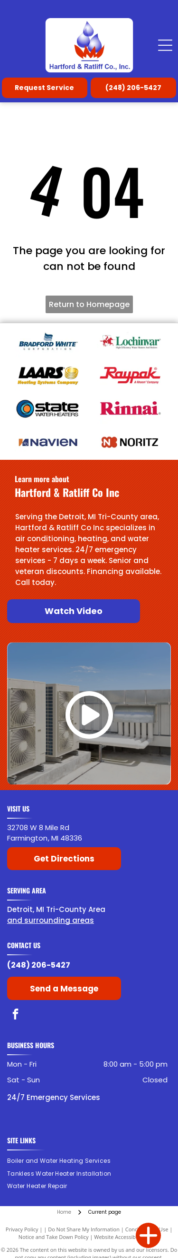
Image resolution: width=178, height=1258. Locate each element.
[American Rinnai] (130, 408)
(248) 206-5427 (38, 965)
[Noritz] (130, 441)
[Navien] (48, 441)
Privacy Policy (22, 1229)
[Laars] (48, 375)
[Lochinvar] (130, 341)
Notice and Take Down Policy (54, 1236)
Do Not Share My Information (84, 1229)
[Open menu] (165, 45)
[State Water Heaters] (48, 408)
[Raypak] (130, 375)
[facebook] (15, 1015)
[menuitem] (62, 1160)
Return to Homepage (89, 304)
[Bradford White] (48, 341)
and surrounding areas (50, 920)
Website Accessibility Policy (126, 1236)
